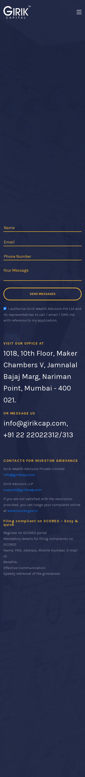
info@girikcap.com (19, 475)
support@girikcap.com (22, 490)
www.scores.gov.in (22, 511)
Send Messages (43, 294)
